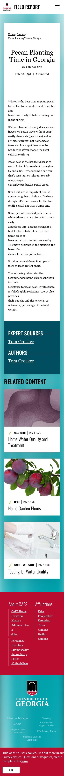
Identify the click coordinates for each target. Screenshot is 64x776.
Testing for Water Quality (28, 571)
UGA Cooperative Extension (45, 616)
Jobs (14, 634)
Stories (21, 34)
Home (11, 34)
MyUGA (17, 724)
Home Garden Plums (24, 508)
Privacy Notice (12, 757)
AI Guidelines (19, 663)
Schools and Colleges (17, 718)
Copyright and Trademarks (17, 731)
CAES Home (18, 611)
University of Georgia (32, 693)
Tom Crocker (21, 341)
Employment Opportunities (46, 724)
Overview (17, 615)
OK (11, 770)
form (24, 761)
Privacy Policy (20, 649)
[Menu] (57, 7)
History (16, 620)
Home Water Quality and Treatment (28, 442)
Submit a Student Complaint (32, 738)
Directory (47, 718)
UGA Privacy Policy (46, 731)
